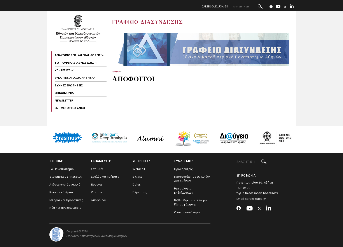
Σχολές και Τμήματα (105, 177)
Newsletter (64, 100)
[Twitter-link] (285, 7)
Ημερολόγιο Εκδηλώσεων (183, 190)
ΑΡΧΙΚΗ (116, 71)
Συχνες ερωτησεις (69, 85)
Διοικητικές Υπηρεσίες (65, 177)
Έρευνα (96, 184)
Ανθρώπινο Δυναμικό (64, 184)
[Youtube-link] (278, 7)
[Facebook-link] (271, 7)
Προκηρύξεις (183, 169)
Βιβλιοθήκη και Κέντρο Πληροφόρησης (190, 202)
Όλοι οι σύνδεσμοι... (188, 212)
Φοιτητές (97, 192)
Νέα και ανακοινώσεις (65, 208)
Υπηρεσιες (63, 70)
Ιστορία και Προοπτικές (66, 200)
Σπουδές (97, 169)
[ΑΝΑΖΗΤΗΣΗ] (248, 6)
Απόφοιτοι (98, 200)
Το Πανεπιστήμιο (61, 169)
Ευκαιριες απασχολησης (73, 78)
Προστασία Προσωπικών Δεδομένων (192, 179)
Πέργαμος (140, 192)
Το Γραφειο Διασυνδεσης (75, 63)
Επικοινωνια (64, 93)
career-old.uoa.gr (215, 6)
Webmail (139, 169)
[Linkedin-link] (292, 7)
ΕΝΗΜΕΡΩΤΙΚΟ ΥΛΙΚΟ (70, 108)
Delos (137, 184)
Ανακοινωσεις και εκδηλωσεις (78, 55)
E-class (138, 177)
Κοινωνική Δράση (62, 192)
